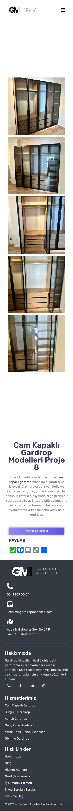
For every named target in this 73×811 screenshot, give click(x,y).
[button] (63, 10)
